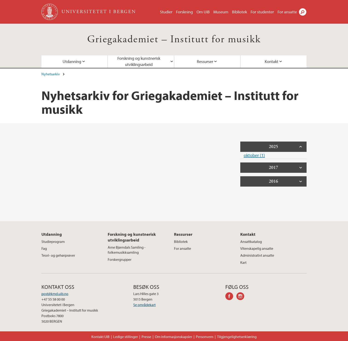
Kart (243, 262)
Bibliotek (239, 11)
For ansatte (287, 11)
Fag (44, 248)
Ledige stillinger (125, 336)
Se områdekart (144, 304)
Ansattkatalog (251, 241)
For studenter (262, 11)
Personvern (204, 336)
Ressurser (205, 61)
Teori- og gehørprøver (58, 255)
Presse (146, 336)
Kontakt (271, 61)
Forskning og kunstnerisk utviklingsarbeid (138, 61)
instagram (241, 296)
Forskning (184, 11)
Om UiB (203, 11)
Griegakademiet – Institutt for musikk (174, 39)
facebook (230, 296)
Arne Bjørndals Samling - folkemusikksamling (126, 250)
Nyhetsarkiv (50, 74)
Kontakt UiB (100, 336)
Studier (166, 11)
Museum (220, 11)
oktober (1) (254, 155)
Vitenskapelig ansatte (256, 248)
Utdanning (72, 61)
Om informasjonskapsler (173, 336)
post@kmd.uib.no (54, 293)
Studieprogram (53, 241)
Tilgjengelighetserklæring (237, 336)
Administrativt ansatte (257, 255)
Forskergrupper (119, 259)
